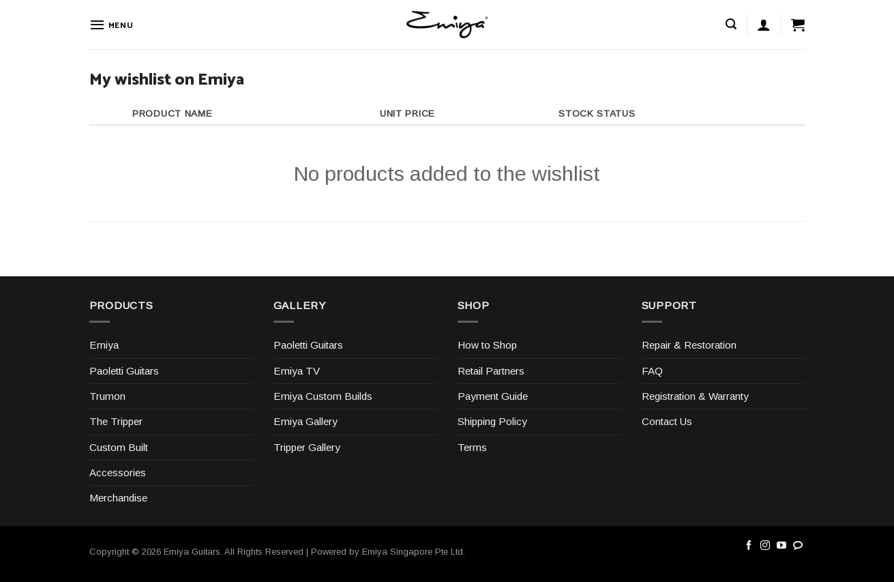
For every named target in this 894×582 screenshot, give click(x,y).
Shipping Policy (492, 421)
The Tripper (116, 421)
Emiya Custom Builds (322, 396)
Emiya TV (296, 371)
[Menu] (111, 24)
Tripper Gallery (306, 447)
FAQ (652, 371)
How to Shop (487, 345)
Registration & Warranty (695, 396)
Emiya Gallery (305, 421)
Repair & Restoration (689, 345)
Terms (472, 447)
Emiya (104, 345)
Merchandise (118, 498)
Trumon (107, 396)
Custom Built (118, 447)
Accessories (117, 472)
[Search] (731, 24)
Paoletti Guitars (124, 371)
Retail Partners (491, 371)
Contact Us (667, 421)
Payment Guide (493, 396)
